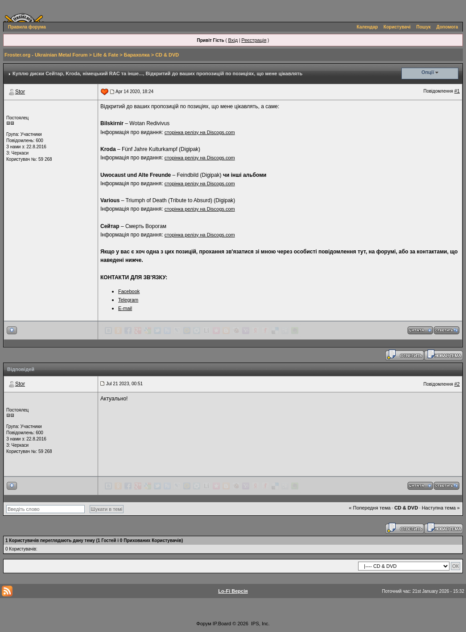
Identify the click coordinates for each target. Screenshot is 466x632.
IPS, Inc (259, 623)
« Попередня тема (369, 507)
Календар (367, 26)
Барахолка (137, 54)
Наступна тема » (441, 507)
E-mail (125, 308)
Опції (427, 72)
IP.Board (222, 623)
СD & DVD (167, 54)
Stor (20, 92)
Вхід (233, 40)
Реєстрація (253, 40)
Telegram (128, 299)
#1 (457, 91)
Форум (203, 623)
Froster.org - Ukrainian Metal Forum (45, 54)
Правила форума (27, 26)
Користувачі (397, 26)
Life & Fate (105, 54)
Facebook (129, 291)
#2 (457, 384)
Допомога (447, 26)
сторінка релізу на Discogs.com (200, 132)
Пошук (424, 26)
